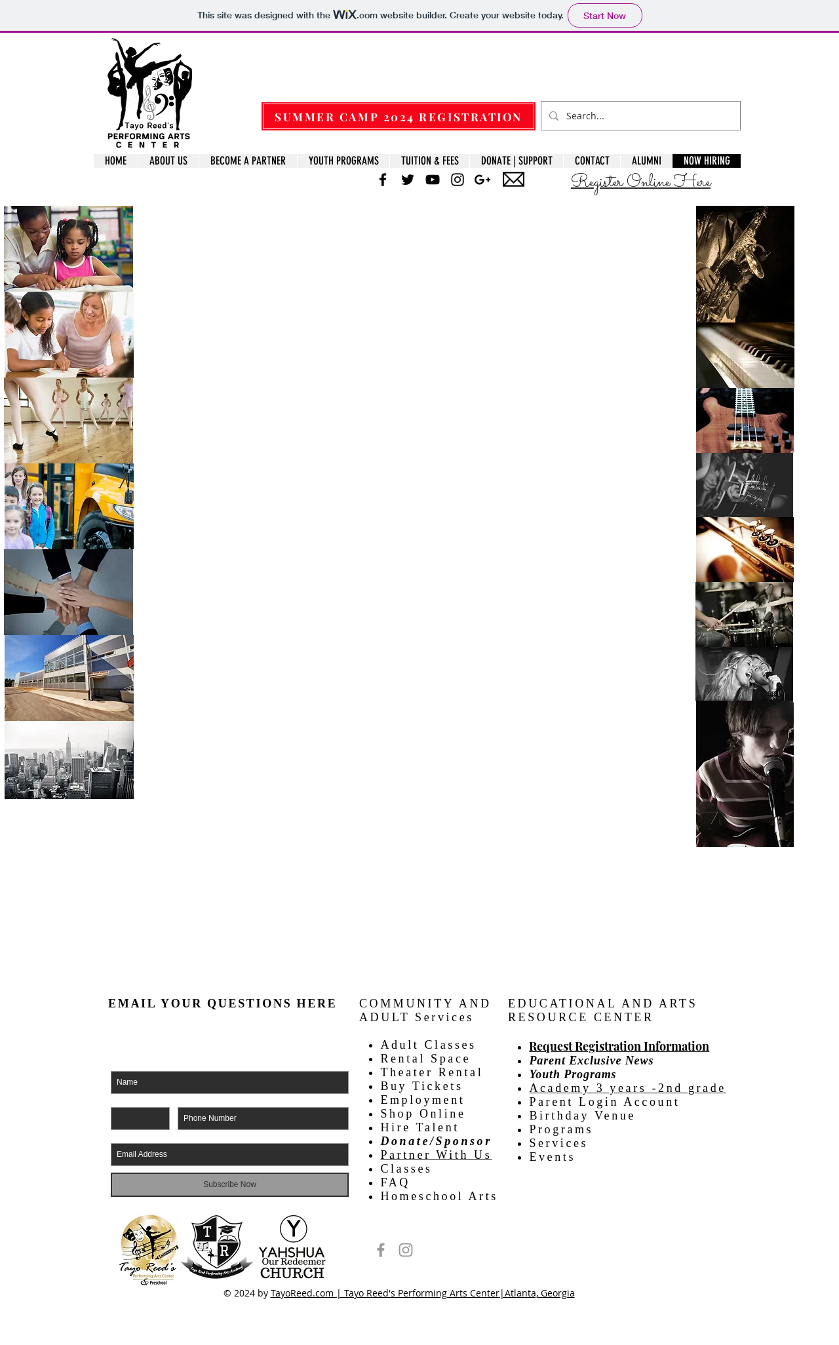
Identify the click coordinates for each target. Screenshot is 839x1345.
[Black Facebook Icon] (382, 179)
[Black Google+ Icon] (482, 179)
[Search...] (639, 116)
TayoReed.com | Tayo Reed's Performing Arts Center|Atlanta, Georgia (423, 1293)
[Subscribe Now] (230, 1185)
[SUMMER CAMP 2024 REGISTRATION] (398, 116)
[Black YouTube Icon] (432, 179)
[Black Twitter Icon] (407, 179)
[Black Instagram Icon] (457, 179)
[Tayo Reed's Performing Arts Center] (381, 1250)
